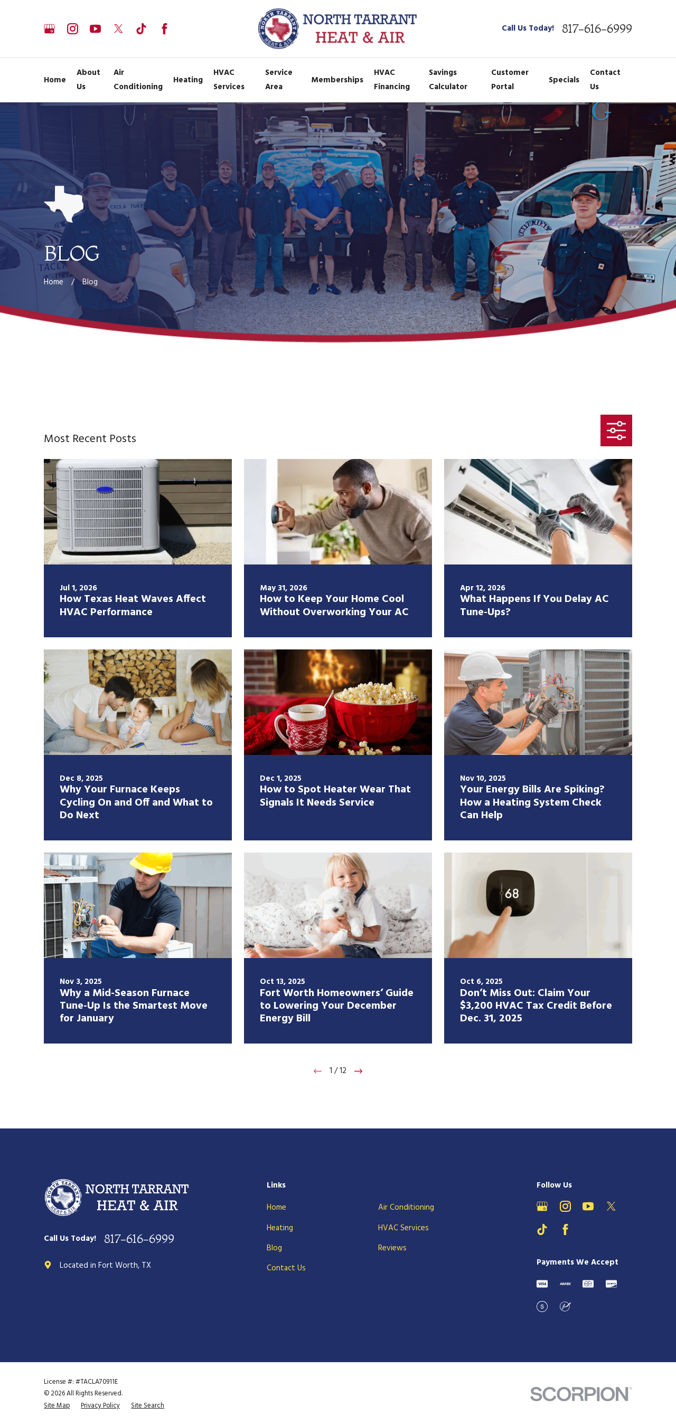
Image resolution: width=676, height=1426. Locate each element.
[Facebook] (164, 28)
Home (276, 1207)
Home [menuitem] (55, 80)
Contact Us (286, 1268)
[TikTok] (141, 28)
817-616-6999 (597, 29)
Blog (274, 1248)
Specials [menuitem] (564, 80)
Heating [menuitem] (188, 80)
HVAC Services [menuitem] (229, 79)
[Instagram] (72, 28)
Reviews (392, 1248)
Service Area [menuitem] (279, 79)
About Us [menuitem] (88, 79)
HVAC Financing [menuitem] (392, 79)
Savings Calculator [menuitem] (448, 79)
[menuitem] (57, 1406)
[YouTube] (95, 28)
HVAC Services (403, 1228)
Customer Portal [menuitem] (510, 79)
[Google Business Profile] (49, 28)
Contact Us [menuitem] (605, 79)
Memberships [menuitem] (337, 80)
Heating (280, 1228)
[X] (118, 28)
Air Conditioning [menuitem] (138, 79)
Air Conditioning (406, 1207)
